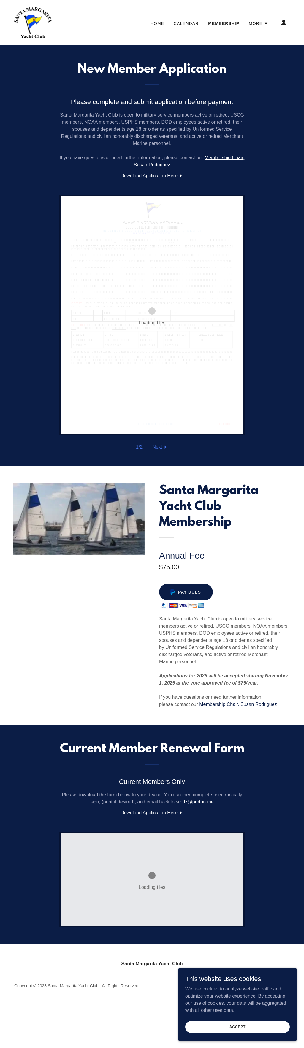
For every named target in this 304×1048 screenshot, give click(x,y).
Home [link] (157, 23)
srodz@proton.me (194, 801)
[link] (33, 22)
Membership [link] (223, 23)
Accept (237, 1027)
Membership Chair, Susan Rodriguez (238, 704)
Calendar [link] (186, 23)
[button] (258, 23)
